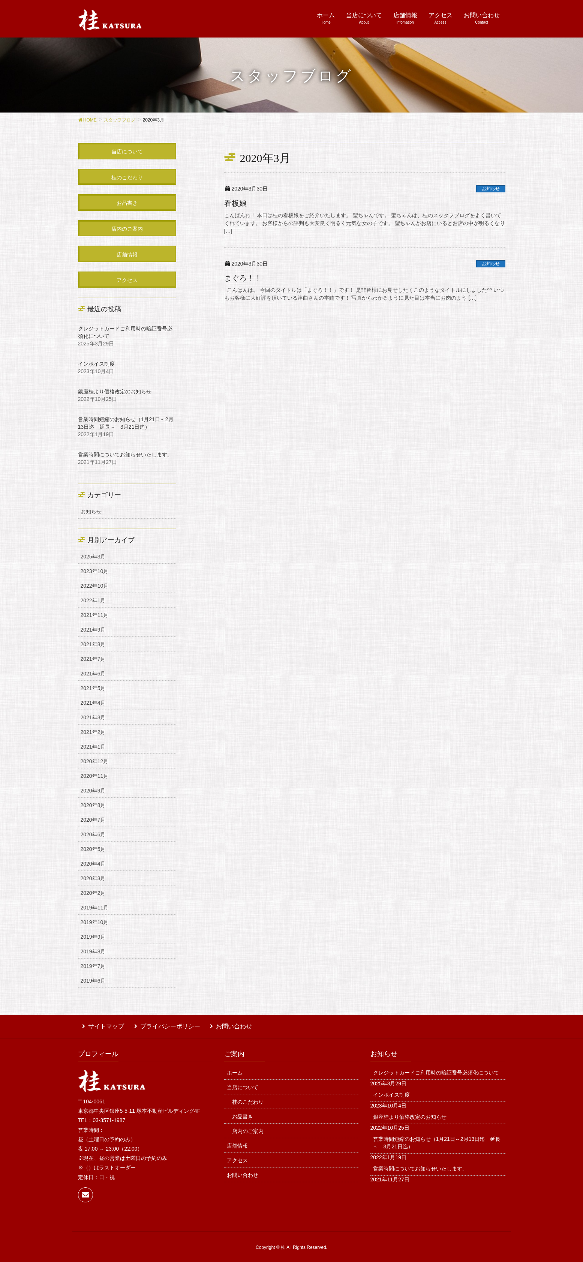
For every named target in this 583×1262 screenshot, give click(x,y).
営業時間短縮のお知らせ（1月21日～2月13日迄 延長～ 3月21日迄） (437, 1139)
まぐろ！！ (243, 278)
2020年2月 (93, 893)
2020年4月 (93, 864)
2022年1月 (93, 600)
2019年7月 (93, 966)
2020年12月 (95, 761)
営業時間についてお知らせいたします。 (125, 455)
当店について (242, 1084)
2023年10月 (95, 571)
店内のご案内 (248, 1128)
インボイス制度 (96, 364)
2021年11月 (95, 615)
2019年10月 (95, 922)
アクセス (237, 1157)
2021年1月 (93, 747)
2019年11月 (95, 908)
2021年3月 (93, 717)
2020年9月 (93, 791)
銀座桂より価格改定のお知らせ (114, 392)
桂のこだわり (248, 1098)
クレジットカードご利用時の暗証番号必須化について (436, 1069)
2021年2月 (93, 732)
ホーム (235, 1069)
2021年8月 (93, 644)
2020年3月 (93, 878)
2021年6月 (93, 674)
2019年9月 (93, 937)
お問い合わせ (221, 1025)
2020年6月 (93, 834)
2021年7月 (93, 659)
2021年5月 (93, 688)
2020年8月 (93, 805)
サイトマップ (102, 1025)
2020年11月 (95, 776)
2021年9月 (93, 630)
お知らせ (491, 188)
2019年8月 (93, 951)
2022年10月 (95, 586)
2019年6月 (93, 981)
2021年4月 (93, 703)
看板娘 (235, 203)
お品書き (242, 1113)
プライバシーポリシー (162, 1025)
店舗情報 (237, 1142)
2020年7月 (93, 820)
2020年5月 (93, 849)
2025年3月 (93, 557)
